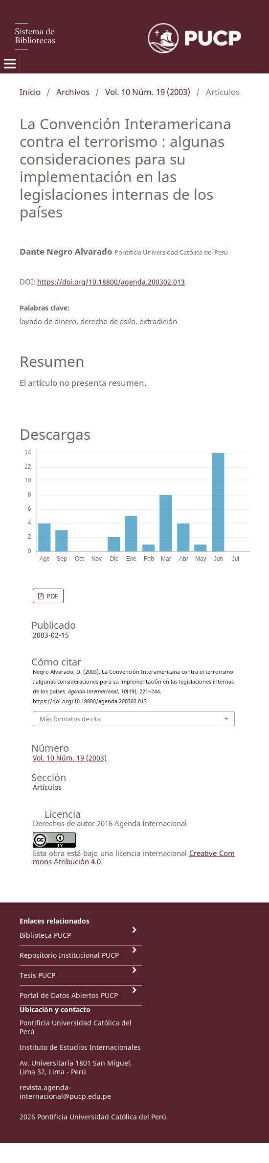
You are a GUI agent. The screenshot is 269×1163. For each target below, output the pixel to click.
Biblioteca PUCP (45, 935)
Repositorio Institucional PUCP (69, 955)
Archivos (73, 91)
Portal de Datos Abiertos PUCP (69, 995)
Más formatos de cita (70, 718)
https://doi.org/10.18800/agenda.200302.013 (111, 281)
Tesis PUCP (37, 975)
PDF (51, 596)
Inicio (30, 91)
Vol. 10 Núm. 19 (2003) (147, 91)
